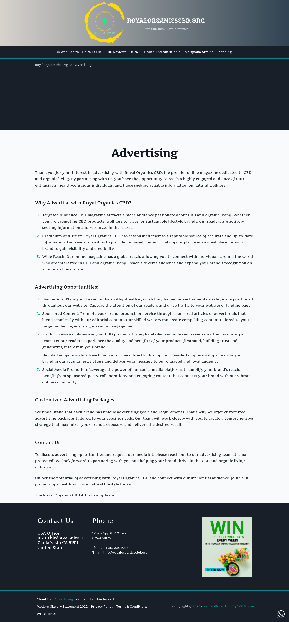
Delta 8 (135, 52)
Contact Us (85, 599)
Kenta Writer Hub (217, 606)
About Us (44, 599)
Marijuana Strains (199, 52)
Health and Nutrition (162, 52)
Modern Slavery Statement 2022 (62, 606)
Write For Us (46, 614)
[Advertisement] (144, 101)
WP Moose (245, 606)
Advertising (63, 599)
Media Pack (106, 599)
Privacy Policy (102, 606)
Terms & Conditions (131, 606)
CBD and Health (66, 52)
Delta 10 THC (92, 52)
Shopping (225, 52)
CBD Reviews (116, 52)
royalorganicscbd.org (166, 20)
